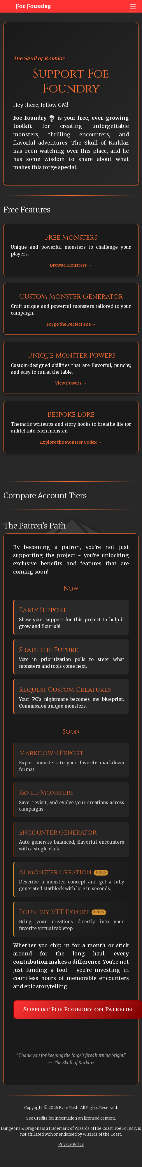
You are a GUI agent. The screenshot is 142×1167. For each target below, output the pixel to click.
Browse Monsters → (71, 265)
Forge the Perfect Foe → (71, 324)
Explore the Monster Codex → (71, 442)
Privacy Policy (71, 1144)
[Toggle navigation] (133, 6)
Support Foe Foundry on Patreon (77, 1009)
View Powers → (71, 383)
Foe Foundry (28, 6)
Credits (41, 1118)
